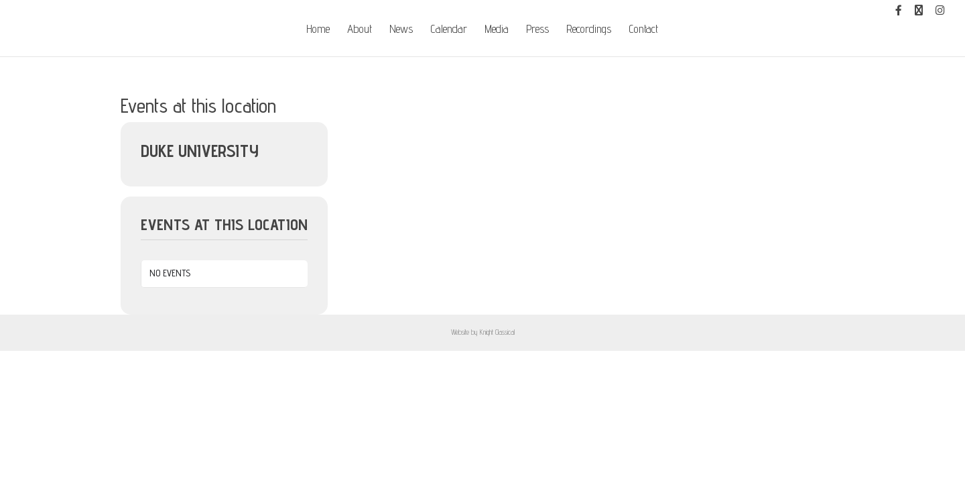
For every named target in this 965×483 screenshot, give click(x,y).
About (359, 30)
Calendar (448, 30)
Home (318, 30)
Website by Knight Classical (483, 332)
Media (497, 30)
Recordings (588, 30)
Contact (643, 30)
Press (537, 30)
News (401, 30)
